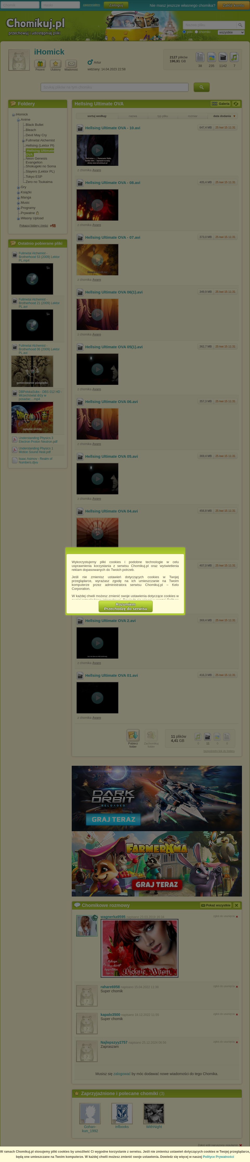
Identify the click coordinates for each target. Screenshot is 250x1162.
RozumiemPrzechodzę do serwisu (125, 606)
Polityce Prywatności (218, 1157)
